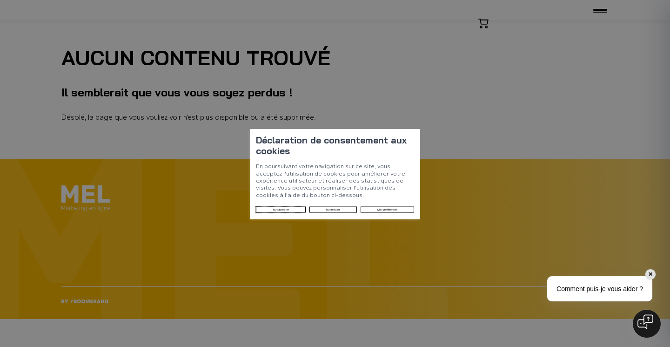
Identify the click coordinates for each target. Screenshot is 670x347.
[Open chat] (647, 324)
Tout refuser (231, 193)
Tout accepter (176, 193)
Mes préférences (290, 193)
